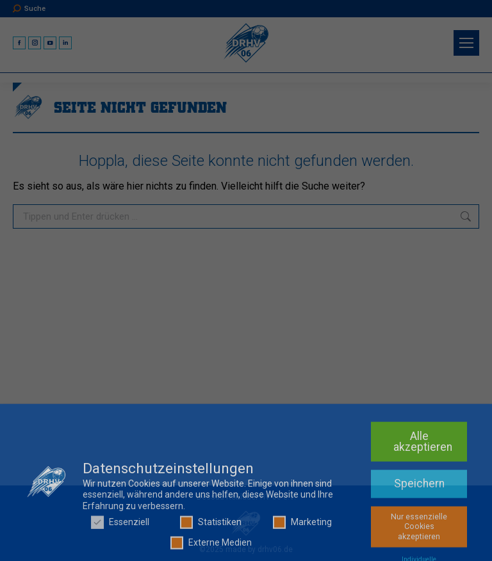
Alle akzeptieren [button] (422, 528)
